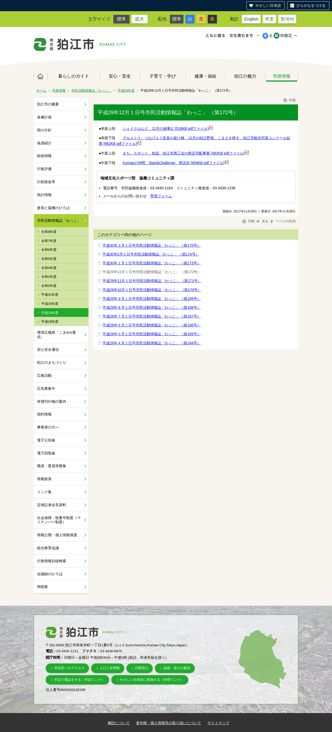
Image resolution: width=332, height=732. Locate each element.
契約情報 (44, 414)
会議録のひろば (50, 574)
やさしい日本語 (268, 5)
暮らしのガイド (73, 76)
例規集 (42, 587)
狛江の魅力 (245, 76)
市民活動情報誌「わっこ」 (91, 90)
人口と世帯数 (110, 668)
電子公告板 (46, 440)
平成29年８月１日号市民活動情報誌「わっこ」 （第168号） (151, 307)
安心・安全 (120, 76)
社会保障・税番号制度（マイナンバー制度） (59, 520)
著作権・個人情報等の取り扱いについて (168, 723)
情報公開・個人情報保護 (57, 535)
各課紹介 (44, 143)
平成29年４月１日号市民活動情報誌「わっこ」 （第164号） (151, 343)
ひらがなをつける (311, 5)
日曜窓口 (141, 668)
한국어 (287, 19)
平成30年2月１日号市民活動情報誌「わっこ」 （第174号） (150, 254)
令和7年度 (49, 241)
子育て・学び (162, 76)
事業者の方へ (48, 427)
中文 (269, 19)
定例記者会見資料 (51, 505)
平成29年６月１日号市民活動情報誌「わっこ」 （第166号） (151, 325)
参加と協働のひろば (53, 208)
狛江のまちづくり (51, 362)
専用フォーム (161, 196)
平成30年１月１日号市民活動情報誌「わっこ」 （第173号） (151, 263)
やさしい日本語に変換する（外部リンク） (152, 680)
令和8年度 (49, 232)
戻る (262, 221)
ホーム (40, 76)
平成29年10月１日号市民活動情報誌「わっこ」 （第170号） (151, 290)
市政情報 (281, 76)
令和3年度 (49, 277)
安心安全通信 (48, 349)
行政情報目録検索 (51, 561)
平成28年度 (49, 322)
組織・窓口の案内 (176, 668)
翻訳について (119, 723)
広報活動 (44, 375)
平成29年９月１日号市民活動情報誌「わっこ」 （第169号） (151, 299)
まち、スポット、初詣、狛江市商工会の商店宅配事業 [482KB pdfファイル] (185, 153)
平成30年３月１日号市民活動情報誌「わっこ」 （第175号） (151, 245)
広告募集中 (46, 388)
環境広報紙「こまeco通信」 (56, 334)
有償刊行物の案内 (51, 401)
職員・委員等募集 (51, 466)
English (251, 19)
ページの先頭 (282, 221)
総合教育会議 (48, 548)
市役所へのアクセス (69, 668)
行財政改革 (46, 182)
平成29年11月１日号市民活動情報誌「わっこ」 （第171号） (151, 281)
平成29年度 (126, 90)
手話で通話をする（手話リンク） (79, 680)
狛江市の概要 (48, 104)
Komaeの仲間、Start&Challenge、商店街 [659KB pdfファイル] (175, 163)
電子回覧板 (46, 453)
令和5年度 (49, 259)
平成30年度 (49, 304)
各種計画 (44, 117)
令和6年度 (49, 250)
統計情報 (44, 195)
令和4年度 (49, 268)
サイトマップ (218, 723)
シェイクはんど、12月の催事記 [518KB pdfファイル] (168, 128)
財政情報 (44, 156)
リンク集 (44, 492)
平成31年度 (49, 295)
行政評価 (44, 169)
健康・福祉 (206, 76)
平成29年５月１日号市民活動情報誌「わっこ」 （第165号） (151, 334)
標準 (121, 19)
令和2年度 (49, 286)
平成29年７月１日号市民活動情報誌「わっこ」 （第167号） (151, 316)
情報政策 (44, 479)
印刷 (289, 100)
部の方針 (44, 130)
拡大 (139, 19)
